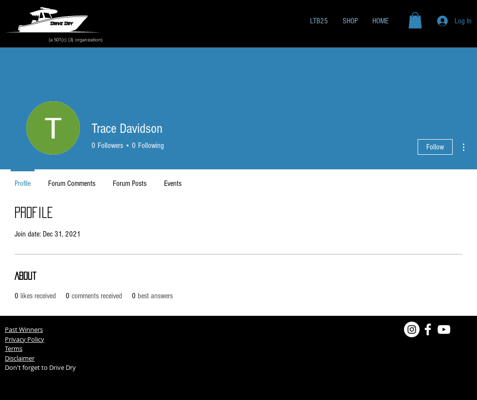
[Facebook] (428, 329)
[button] (415, 20)
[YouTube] (444, 329)
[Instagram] (412, 329)
